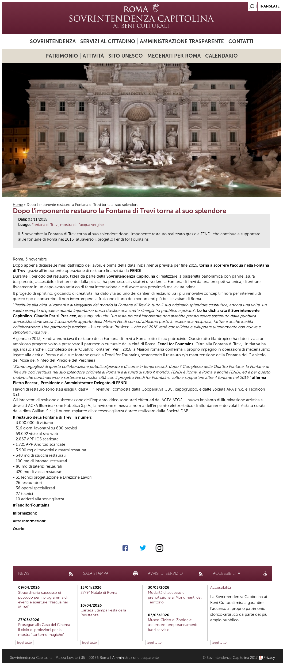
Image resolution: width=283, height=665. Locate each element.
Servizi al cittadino (107, 41)
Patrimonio (61, 56)
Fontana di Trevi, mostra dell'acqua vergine (68, 224)
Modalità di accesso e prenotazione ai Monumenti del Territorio (174, 597)
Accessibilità (220, 587)
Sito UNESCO (125, 56)
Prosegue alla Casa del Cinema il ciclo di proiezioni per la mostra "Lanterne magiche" (44, 629)
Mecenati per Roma (174, 56)
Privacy (269, 658)
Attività (93, 56)
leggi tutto (24, 642)
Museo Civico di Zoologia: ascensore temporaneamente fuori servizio (173, 625)
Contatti (240, 41)
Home (18, 205)
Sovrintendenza (53, 41)
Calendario (221, 56)
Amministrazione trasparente (182, 41)
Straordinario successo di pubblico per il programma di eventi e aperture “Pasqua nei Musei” (43, 600)
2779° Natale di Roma (99, 592)
